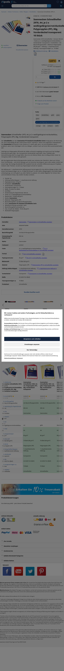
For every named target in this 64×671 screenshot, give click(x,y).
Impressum (20, 358)
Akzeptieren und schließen (32, 339)
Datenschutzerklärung (10, 358)
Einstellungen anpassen (32, 344)
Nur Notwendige (32, 350)
